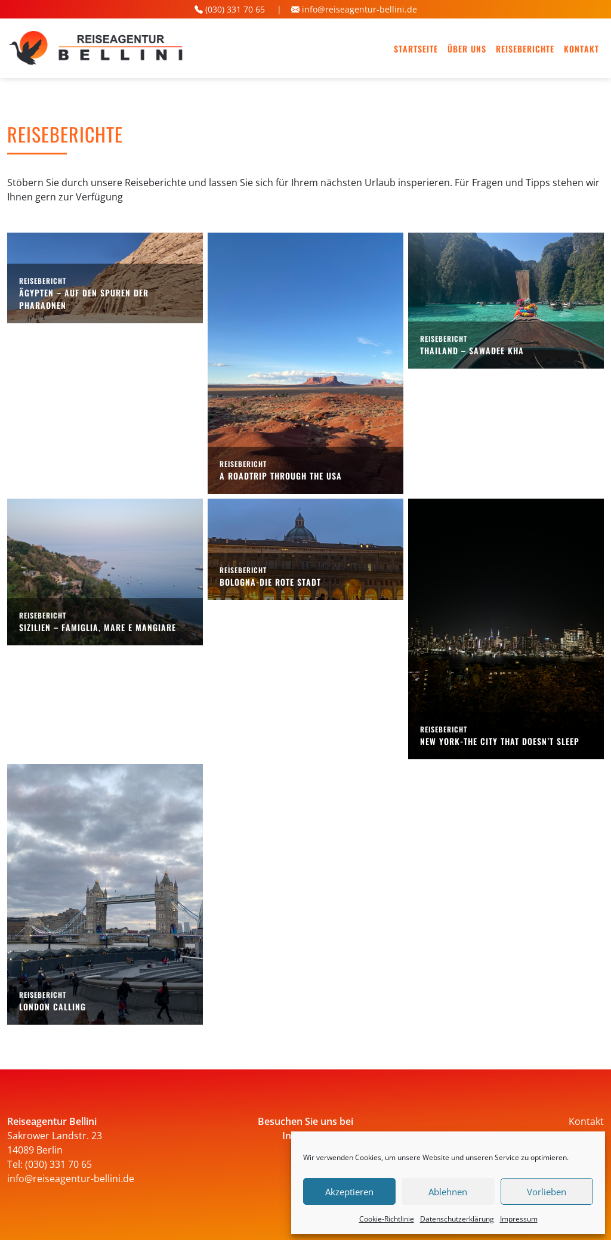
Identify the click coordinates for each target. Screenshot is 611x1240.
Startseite (416, 48)
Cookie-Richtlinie (386, 1219)
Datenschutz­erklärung (457, 1219)
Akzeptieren (349, 1192)
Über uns (467, 48)
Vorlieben (546, 1192)
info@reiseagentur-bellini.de (359, 9)
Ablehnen (447, 1192)
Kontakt (581, 48)
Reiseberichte (525, 48)
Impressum (519, 1219)
